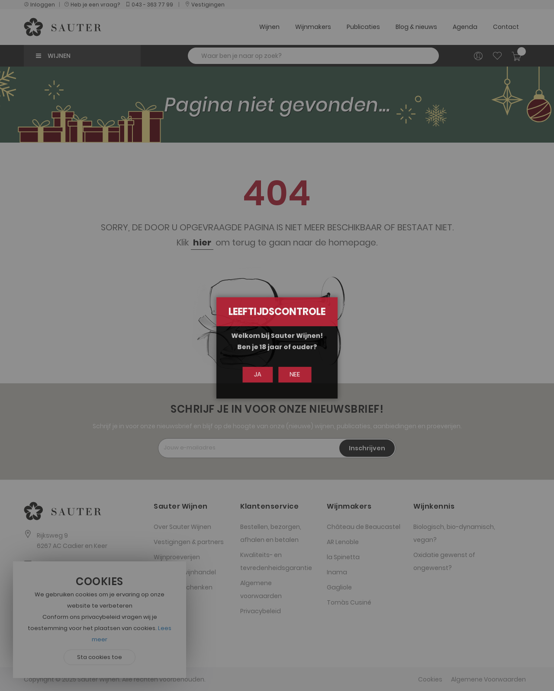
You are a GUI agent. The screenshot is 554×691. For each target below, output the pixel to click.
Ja (259, 374)
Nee (293, 374)
